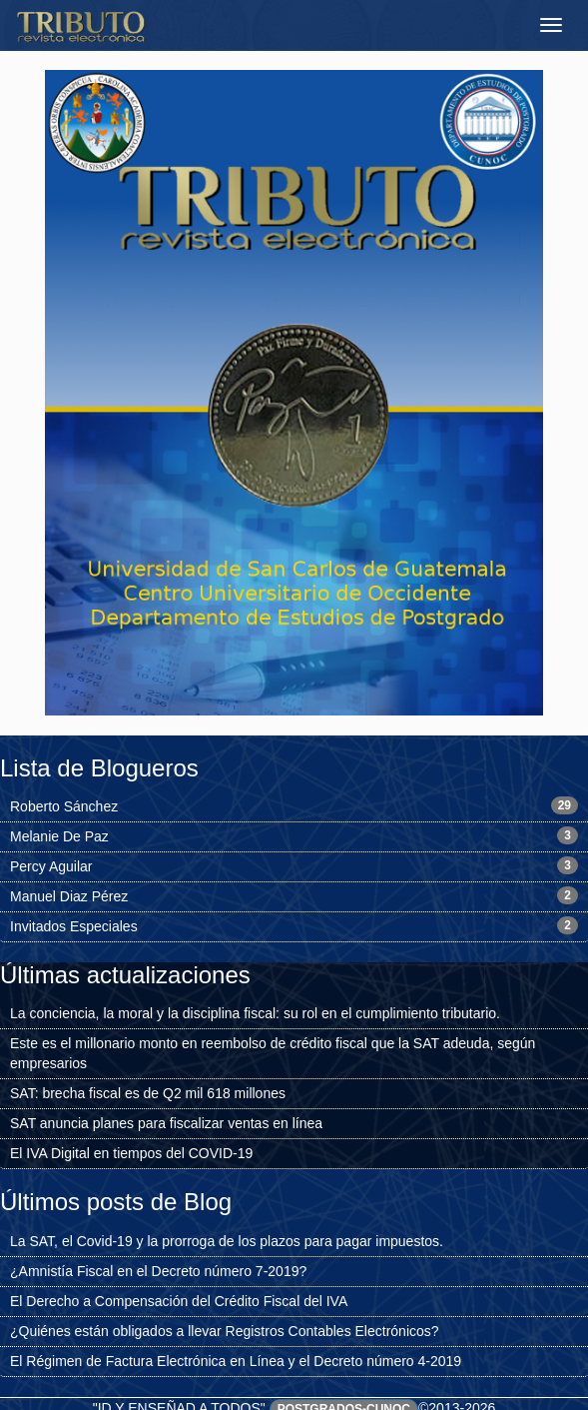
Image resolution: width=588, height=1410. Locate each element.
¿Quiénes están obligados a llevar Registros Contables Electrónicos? (224, 1331)
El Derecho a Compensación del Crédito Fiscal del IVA (178, 1301)
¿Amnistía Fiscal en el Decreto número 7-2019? (158, 1271)
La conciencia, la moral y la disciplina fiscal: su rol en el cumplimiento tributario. (255, 1013)
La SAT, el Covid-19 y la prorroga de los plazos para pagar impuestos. (226, 1241)
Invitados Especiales (74, 926)
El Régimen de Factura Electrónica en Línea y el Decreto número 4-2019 (235, 1361)
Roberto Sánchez (64, 806)
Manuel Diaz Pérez (69, 896)
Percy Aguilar (51, 866)
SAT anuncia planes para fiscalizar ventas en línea (166, 1123)
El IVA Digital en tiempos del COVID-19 (131, 1153)
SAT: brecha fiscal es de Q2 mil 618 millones (148, 1093)
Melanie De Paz (59, 836)
